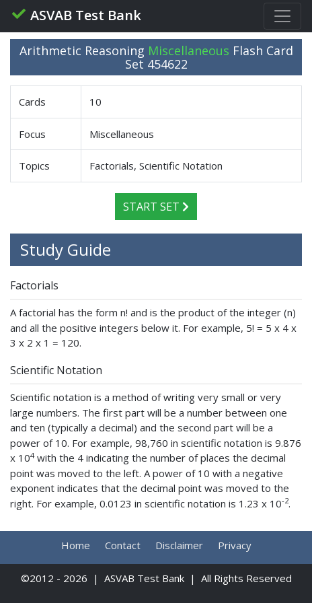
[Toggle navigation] (282, 16)
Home (75, 545)
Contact (123, 545)
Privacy (234, 545)
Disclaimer (179, 545)
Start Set (156, 206)
